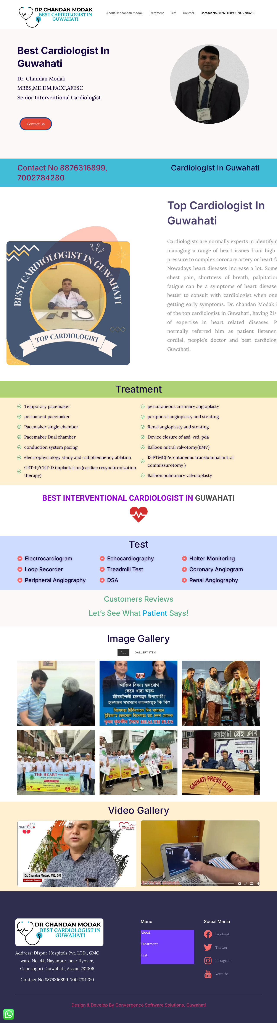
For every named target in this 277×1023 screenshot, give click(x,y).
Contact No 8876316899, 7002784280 (227, 13)
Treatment (155, 13)
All (123, 652)
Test (172, 13)
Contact (187, 13)
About (145, 932)
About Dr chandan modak (122, 13)
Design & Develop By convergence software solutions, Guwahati (138, 1005)
